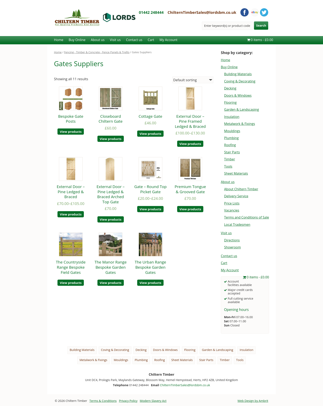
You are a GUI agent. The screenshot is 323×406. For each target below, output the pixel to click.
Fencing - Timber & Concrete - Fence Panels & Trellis (96, 52)
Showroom (232, 247)
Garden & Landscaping (241, 109)
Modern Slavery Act (153, 401)
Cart (151, 40)
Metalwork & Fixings (239, 123)
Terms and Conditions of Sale (246, 217)
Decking (230, 88)
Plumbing (231, 138)
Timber (229, 159)
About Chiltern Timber (241, 189)
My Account (168, 40)
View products (71, 131)
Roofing (230, 145)
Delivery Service (236, 196)
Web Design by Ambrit (253, 401)
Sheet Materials (236, 173)
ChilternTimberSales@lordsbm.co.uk (202, 12)
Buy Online (77, 40)
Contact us (134, 40)
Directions (232, 240)
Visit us (115, 40)
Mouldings (232, 131)
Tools (228, 166)
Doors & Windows (238, 95)
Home (58, 40)
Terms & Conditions (103, 401)
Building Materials (238, 74)
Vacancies (231, 210)
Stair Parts (232, 152)
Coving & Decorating (239, 81)
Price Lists (231, 203)
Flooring (230, 102)
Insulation (231, 116)
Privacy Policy (128, 401)
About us (98, 40)
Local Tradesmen (237, 224)
